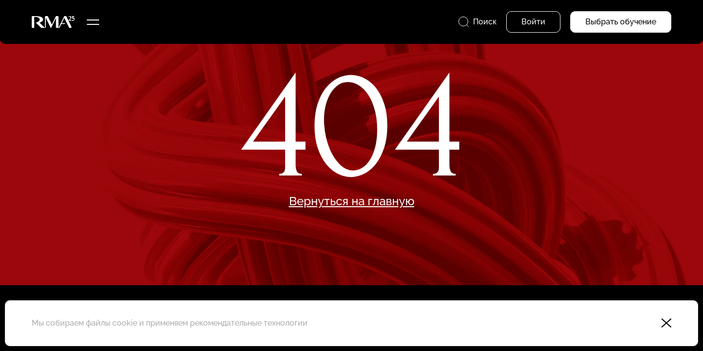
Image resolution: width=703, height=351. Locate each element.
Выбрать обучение (620, 21)
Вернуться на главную (351, 201)
